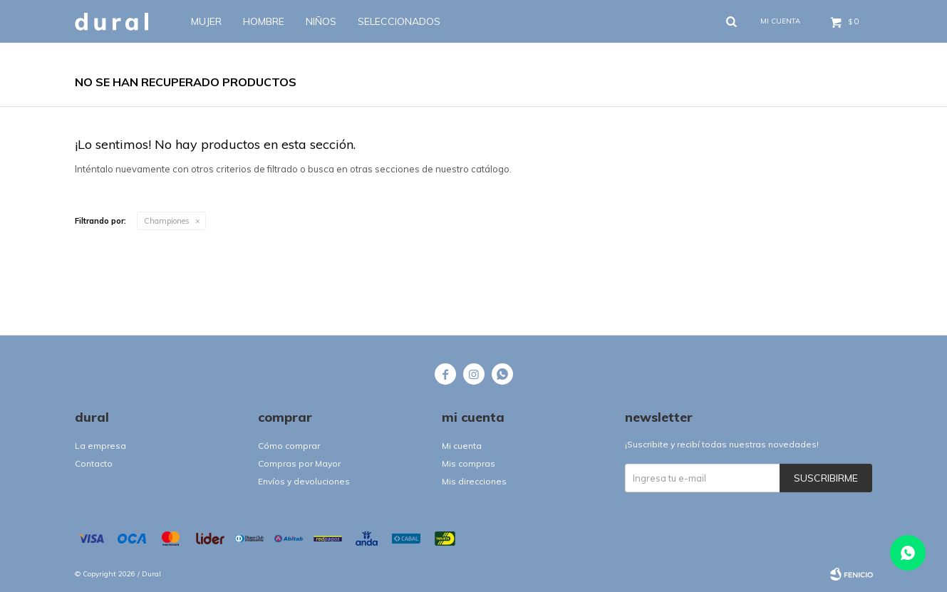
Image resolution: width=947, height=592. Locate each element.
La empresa (100, 445)
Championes (167, 221)
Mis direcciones (474, 481)
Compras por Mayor (299, 463)
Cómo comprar (289, 445)
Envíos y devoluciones (304, 481)
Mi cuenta (462, 445)
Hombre (263, 21)
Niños (321, 21)
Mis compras (468, 463)
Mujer (206, 21)
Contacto (94, 463)
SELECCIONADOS (399, 21)
